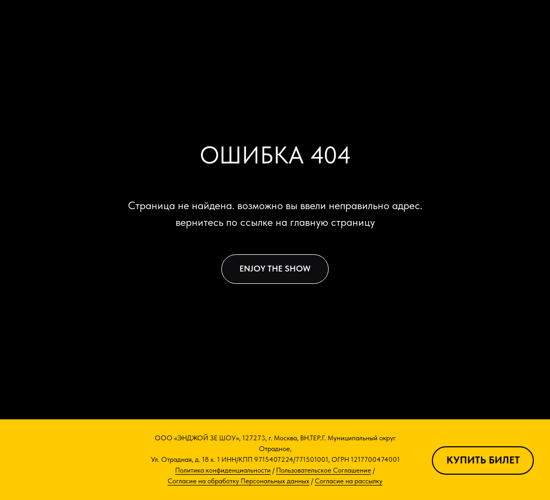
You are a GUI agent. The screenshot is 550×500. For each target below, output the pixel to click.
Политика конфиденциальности (223, 470)
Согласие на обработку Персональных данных (238, 481)
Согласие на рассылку (348, 481)
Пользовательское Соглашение (323, 470)
